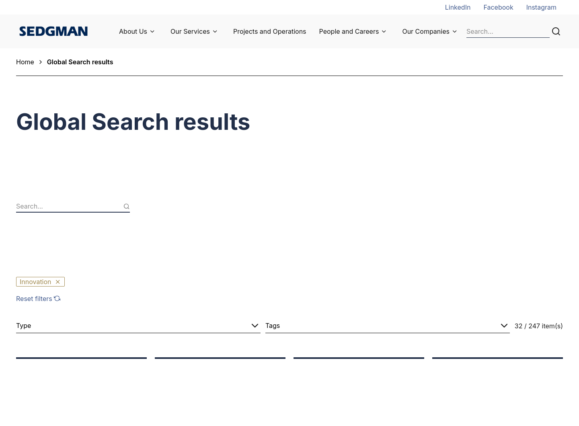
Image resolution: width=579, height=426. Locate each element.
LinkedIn (458, 7)
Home (25, 62)
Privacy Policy (463, 397)
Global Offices (463, 374)
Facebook (498, 7)
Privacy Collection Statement (486, 385)
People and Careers (349, 31)
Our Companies (426, 31)
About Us (133, 31)
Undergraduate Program (342, 385)
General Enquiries (469, 363)
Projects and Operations (269, 31)
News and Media (194, 363)
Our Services (190, 31)
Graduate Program (333, 374)
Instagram (541, 7)
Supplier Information (199, 374)
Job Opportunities (333, 363)
